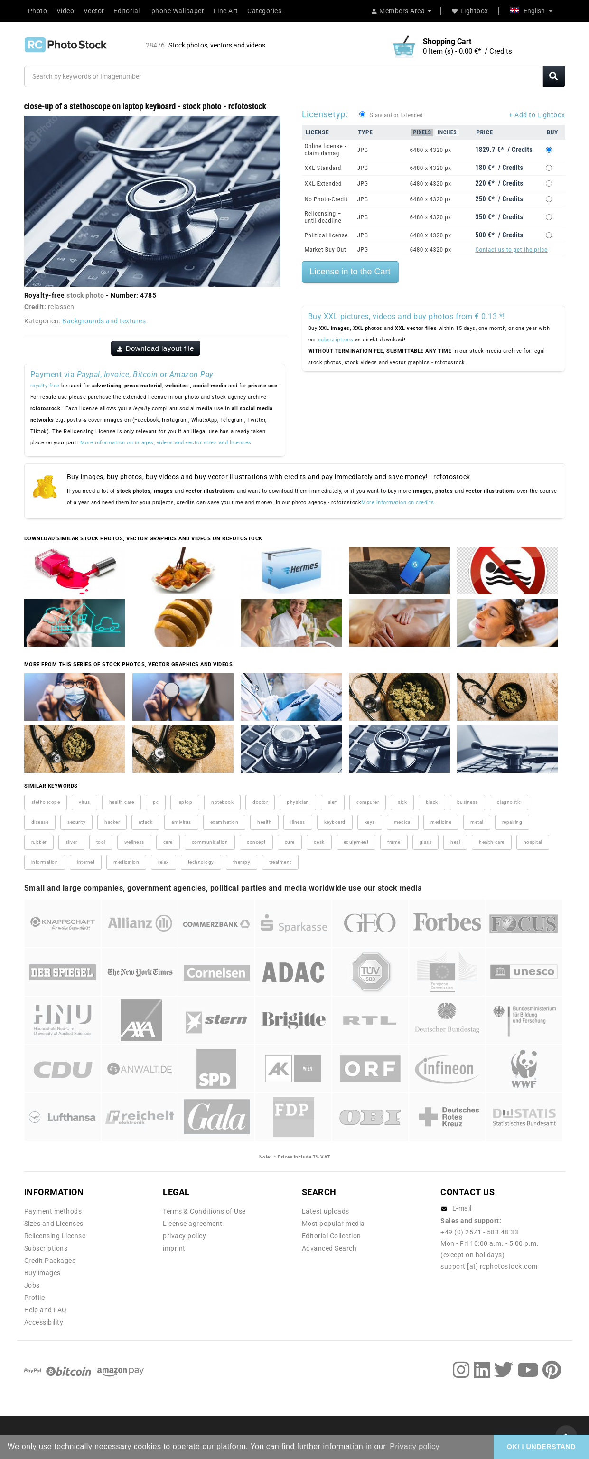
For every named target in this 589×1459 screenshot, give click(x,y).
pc (156, 802)
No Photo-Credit (326, 199)
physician (298, 802)
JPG (362, 149)
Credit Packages (50, 1260)
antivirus (181, 822)
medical (403, 822)
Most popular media (333, 1223)
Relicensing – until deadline (323, 217)
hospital (533, 842)
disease (40, 822)
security (76, 822)
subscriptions (336, 340)
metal (476, 822)
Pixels (422, 132)
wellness (134, 842)
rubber (39, 842)
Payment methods (53, 1211)
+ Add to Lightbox (537, 115)
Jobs (32, 1285)
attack (145, 822)
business (467, 802)
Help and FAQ (45, 1310)
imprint (174, 1248)
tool (100, 842)
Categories (264, 11)
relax (163, 862)
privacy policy (184, 1236)
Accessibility (44, 1322)
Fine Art (226, 11)
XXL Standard (323, 167)
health (264, 822)
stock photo (85, 295)
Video (65, 11)
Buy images (42, 1273)
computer (367, 802)
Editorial (126, 11)
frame (394, 842)
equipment (356, 842)
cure (290, 842)
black (432, 802)
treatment (280, 862)
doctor (260, 802)
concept (256, 842)
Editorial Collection (331, 1236)
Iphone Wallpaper (176, 11)
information (44, 862)
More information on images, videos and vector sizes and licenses (166, 443)
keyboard (335, 822)
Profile (34, 1297)
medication (126, 862)
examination (224, 822)
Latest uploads (325, 1211)
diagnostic (509, 802)
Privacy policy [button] (414, 1446)
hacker (112, 822)
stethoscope (45, 802)
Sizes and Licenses (54, 1223)
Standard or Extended (396, 115)
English (531, 11)
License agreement (193, 1223)
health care (121, 802)
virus (84, 802)
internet (85, 862)
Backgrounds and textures (104, 321)
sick (402, 802)
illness (297, 822)
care (168, 842)
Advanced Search (329, 1248)
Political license (326, 235)
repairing (512, 822)
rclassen (61, 307)
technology (201, 862)
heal (455, 842)
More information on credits (397, 502)
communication (210, 842)
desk (319, 842)
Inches (447, 132)
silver (71, 842)
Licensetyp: (325, 114)
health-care (492, 842)
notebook (222, 802)
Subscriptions (46, 1248)
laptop (185, 802)
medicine (440, 822)
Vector (94, 11)
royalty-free (45, 386)
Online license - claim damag (325, 149)
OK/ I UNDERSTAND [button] (541, 1446)
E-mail (462, 1208)
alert (333, 802)
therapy (242, 862)
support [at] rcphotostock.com (489, 1266)
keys (370, 822)
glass (426, 842)
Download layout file (155, 348)
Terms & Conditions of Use (204, 1211)
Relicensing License (55, 1236)
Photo (37, 11)
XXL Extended (323, 183)
